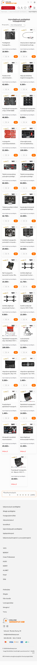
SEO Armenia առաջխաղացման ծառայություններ (18, 656)
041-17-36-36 (17, 638)
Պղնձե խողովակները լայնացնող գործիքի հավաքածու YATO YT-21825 (9, 175)
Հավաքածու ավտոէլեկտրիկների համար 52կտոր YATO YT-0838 (10, 143)
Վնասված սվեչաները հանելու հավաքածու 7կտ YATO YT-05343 (27, 241)
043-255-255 (7, 638)
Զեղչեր (5, 594)
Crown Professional (9, 557)
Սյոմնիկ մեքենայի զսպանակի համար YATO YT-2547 (8, 307)
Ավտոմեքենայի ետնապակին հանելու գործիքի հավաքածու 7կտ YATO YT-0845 (27, 438)
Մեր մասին (7, 598)
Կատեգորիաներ (8, 8)
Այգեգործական (8, 533)
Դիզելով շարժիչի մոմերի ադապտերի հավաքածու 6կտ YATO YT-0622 (10, 208)
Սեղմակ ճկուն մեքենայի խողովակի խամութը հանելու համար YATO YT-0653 (28, 44)
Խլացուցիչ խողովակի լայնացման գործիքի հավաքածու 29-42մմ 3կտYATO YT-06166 (27, 208)
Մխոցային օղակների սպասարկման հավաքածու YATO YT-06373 (9, 438)
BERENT (5, 552)
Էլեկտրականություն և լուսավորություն (17, 538)
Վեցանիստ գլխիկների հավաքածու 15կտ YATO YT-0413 (9, 373)
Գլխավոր (4, 11)
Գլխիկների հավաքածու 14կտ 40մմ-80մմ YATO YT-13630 (9, 340)
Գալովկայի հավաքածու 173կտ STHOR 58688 (9, 109)
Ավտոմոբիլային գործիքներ (18, 11)
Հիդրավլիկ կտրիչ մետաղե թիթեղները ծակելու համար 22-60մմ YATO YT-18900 (27, 143)
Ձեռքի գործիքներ (9, 511)
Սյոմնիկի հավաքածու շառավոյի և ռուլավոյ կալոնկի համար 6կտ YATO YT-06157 (9, 241)
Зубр (4, 579)
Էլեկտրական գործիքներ (11, 507)
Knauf (4, 575)
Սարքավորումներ (9, 515)
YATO (4, 548)
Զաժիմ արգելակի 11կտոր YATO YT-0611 (26, 307)
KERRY (5, 566)
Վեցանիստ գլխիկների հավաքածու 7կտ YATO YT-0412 (27, 373)
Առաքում (6, 607)
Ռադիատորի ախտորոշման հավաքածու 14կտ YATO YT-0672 (9, 77)
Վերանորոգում (8, 520)
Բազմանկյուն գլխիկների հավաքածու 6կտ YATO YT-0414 (9, 406)
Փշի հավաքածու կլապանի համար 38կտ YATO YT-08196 (9, 274)
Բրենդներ (6, 589)
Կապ (5, 612)
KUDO (5, 561)
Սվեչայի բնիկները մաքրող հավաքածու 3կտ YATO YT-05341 (26, 77)
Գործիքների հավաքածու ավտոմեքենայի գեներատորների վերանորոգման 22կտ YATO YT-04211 (9, 44)
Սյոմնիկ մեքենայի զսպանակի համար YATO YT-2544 (26, 274)
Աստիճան (6, 524)
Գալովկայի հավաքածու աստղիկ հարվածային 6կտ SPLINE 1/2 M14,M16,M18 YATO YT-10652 (27, 110)
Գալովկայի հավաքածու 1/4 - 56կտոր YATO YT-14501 (18, 471)
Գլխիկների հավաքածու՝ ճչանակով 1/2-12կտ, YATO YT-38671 (28, 406)
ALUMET (5, 570)
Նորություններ (8, 603)
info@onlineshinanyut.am (11, 634)
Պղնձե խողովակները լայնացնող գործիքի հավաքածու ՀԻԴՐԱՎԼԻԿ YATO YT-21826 (27, 175)
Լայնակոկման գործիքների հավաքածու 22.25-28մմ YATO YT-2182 (27, 340)
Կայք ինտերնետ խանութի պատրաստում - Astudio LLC (18, 652)
